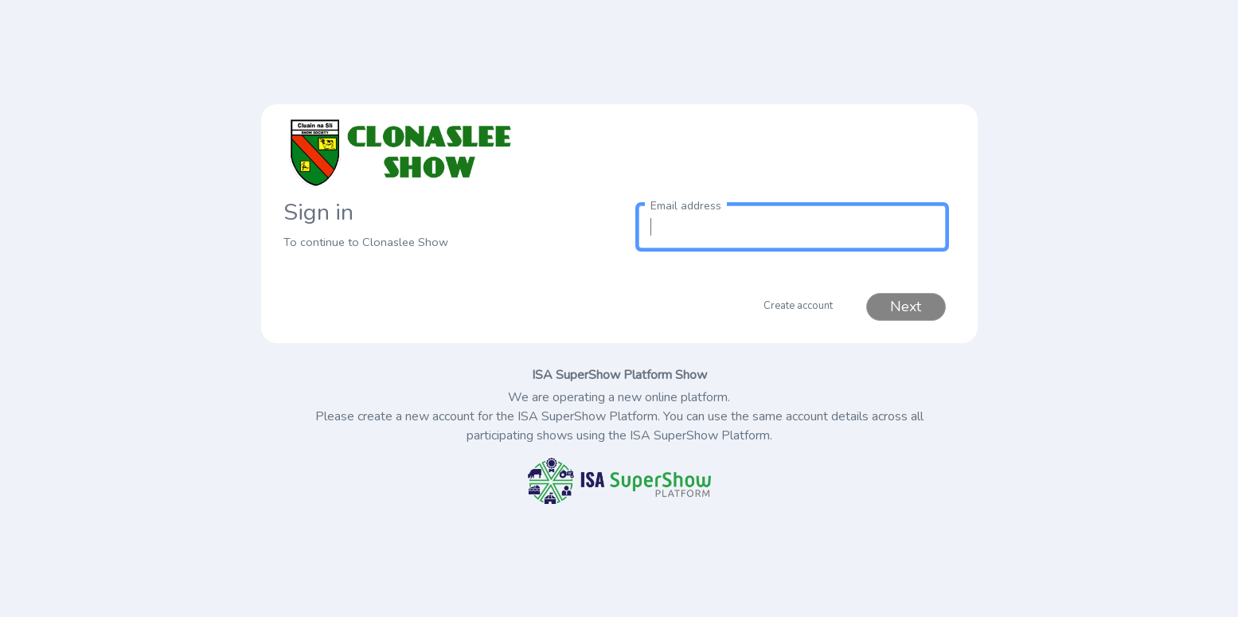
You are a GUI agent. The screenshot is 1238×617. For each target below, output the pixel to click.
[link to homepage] (446, 153)
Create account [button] (798, 306)
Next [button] (905, 306)
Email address (685, 205)
